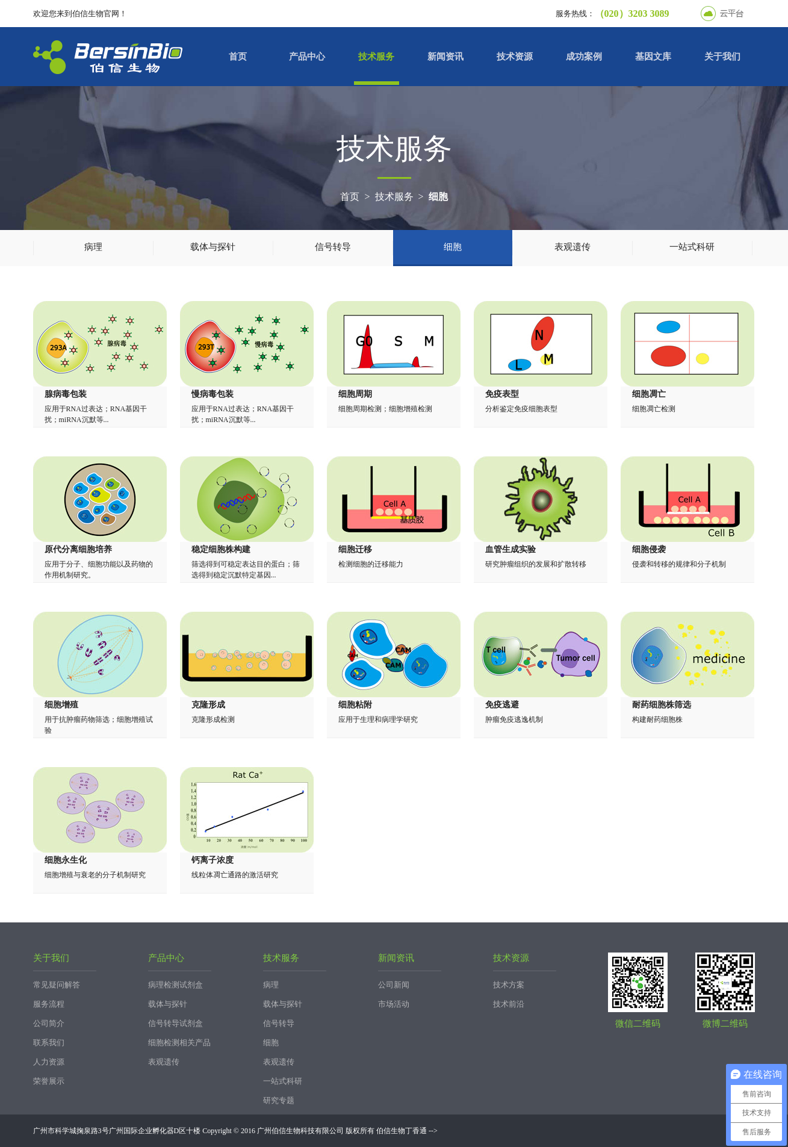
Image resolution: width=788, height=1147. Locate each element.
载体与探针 (212, 247)
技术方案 (508, 984)
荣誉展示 (48, 1081)
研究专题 (278, 1100)
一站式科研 (692, 247)
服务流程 (48, 1004)
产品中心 (307, 56)
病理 (93, 247)
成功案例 (584, 56)
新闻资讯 (445, 56)
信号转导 (333, 247)
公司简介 (48, 1023)
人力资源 (48, 1061)
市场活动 (393, 1004)
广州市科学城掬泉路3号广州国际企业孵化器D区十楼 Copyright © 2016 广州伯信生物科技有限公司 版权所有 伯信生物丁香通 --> (235, 1131)
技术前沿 (508, 1004)
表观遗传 (572, 247)
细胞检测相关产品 (179, 1042)
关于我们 (722, 56)
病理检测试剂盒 (175, 984)
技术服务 (376, 56)
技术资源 (515, 56)
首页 (238, 56)
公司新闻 (393, 984)
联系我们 (48, 1042)
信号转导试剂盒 (175, 1023)
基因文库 (653, 56)
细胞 (438, 196)
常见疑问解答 (56, 984)
